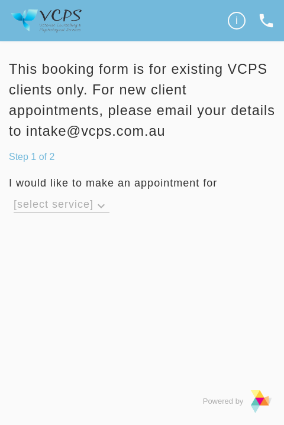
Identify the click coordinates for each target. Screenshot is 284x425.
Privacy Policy (214, 26)
